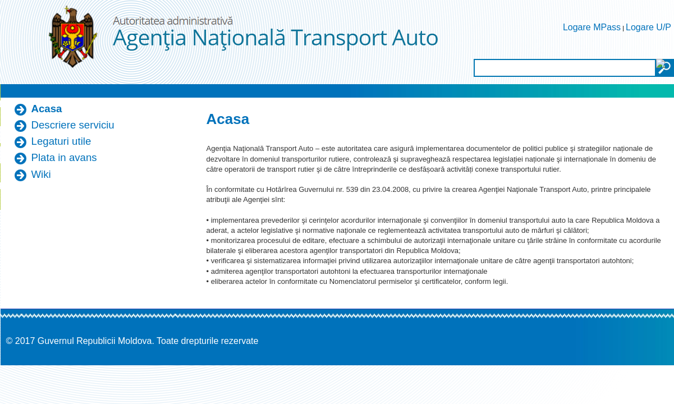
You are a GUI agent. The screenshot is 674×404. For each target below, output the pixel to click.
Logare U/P (648, 27)
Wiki (41, 174)
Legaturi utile (61, 141)
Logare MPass (592, 27)
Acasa (46, 108)
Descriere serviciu (72, 125)
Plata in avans (64, 157)
